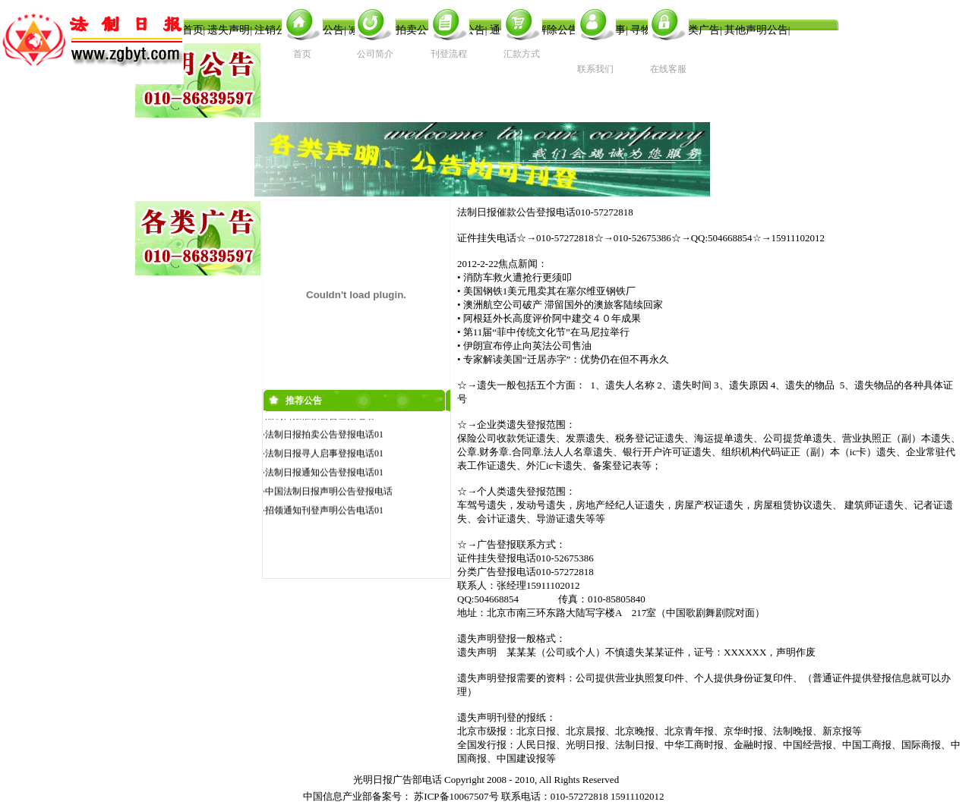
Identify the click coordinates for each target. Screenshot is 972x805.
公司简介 (375, 54)
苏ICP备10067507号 (456, 796)
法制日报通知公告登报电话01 (324, 473)
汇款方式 (521, 54)
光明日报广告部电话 (397, 779)
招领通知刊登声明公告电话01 (324, 511)
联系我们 (595, 69)
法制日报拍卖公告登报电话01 (324, 435)
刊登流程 (449, 54)
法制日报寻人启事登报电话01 (324, 454)
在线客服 (668, 69)
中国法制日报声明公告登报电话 (329, 492)
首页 (302, 54)
